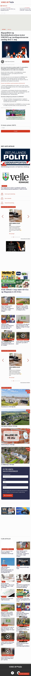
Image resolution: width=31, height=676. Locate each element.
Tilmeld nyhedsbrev (24, 673)
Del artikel (26, 61)
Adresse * (5, 485)
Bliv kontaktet (8, 495)
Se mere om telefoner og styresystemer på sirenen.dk (13, 83)
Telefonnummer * (7, 474)
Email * (4, 479)
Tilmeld (15, 131)
